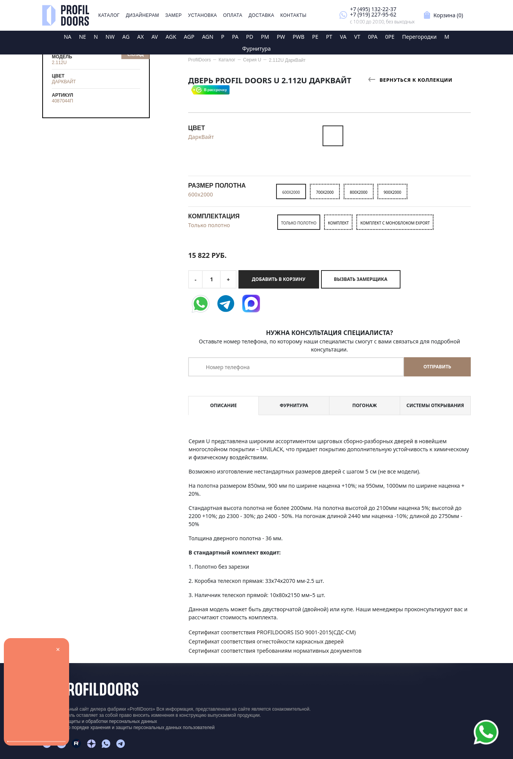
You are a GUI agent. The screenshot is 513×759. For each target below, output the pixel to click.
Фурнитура (256, 48)
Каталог (109, 15)
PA (235, 36)
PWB (298, 36)
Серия (252, 60)
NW (110, 36)
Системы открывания (435, 405)
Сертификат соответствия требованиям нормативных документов (275, 650)
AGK (170, 36)
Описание (223, 405)
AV (154, 36)
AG (125, 36)
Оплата (232, 15)
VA (343, 36)
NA (67, 36)
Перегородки (419, 36)
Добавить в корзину (278, 279)
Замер (173, 15)
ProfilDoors (199, 60)
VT (357, 36)
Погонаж (364, 405)
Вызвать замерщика (360, 279)
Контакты (293, 15)
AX (140, 36)
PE (315, 36)
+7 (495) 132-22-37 (373, 9)
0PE (389, 36)
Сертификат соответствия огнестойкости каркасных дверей (266, 641)
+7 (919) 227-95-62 (373, 14)
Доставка (261, 15)
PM (265, 36)
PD (249, 36)
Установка (202, 15)
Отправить (437, 366)
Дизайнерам (142, 15)
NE (82, 36)
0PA (372, 36)
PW (281, 36)
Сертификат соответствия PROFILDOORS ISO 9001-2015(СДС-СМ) (272, 632)
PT (329, 36)
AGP (189, 36)
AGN (207, 36)
